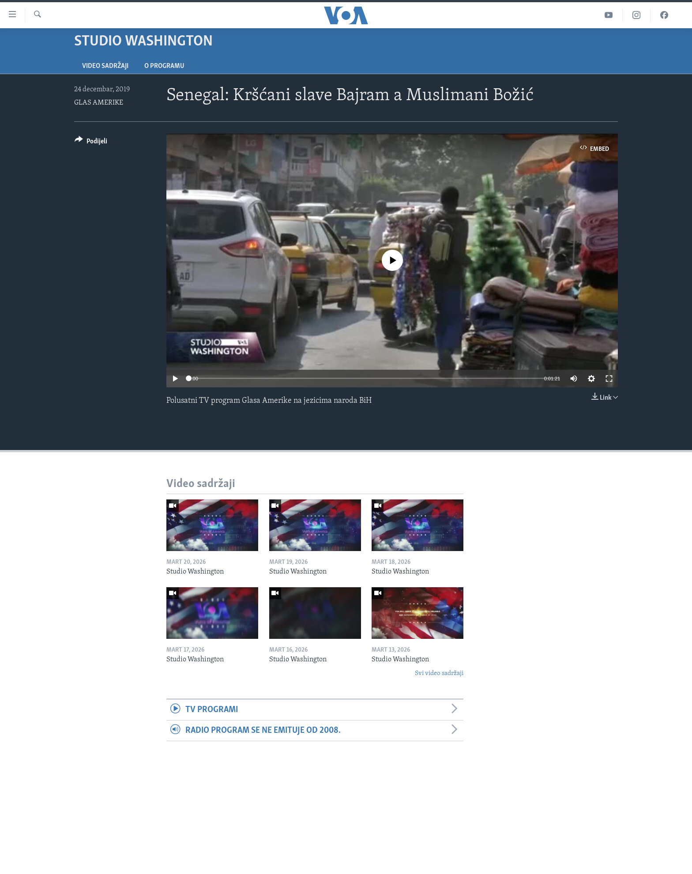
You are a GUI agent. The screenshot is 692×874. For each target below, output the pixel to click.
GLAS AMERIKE (98, 102)
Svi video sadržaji (439, 673)
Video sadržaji (105, 66)
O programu (164, 66)
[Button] (91, 143)
